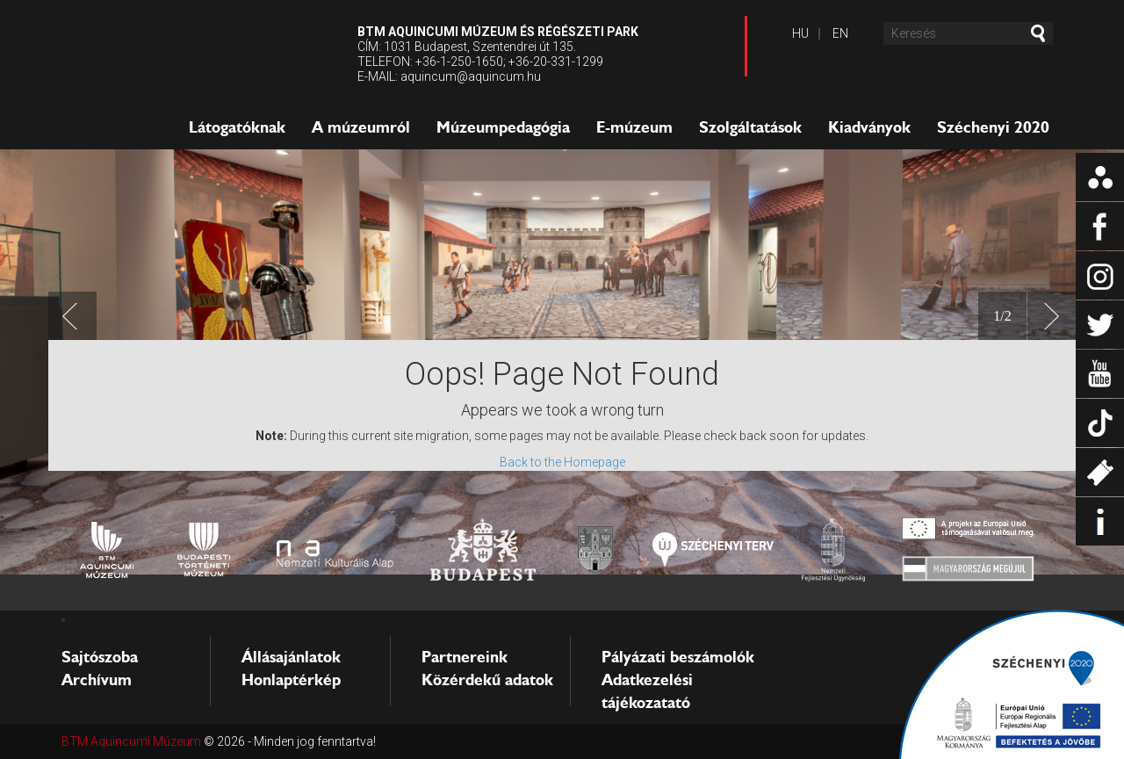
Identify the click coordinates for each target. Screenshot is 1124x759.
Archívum (96, 680)
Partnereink (465, 657)
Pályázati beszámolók (678, 657)
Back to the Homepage (562, 462)
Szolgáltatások (750, 127)
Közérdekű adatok (487, 680)
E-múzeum (634, 127)
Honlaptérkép (291, 680)
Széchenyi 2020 (993, 127)
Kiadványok (869, 127)
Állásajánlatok (291, 657)
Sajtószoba (99, 657)
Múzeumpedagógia (503, 127)
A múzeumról (361, 127)
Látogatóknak (237, 127)
